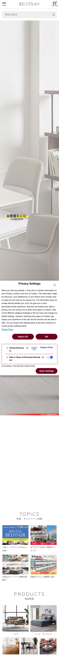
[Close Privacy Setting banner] (54, 285)
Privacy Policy (7, 329)
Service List (34, 348)
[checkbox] (49, 357)
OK (46, 336)
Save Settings (46, 371)
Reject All (23, 336)
